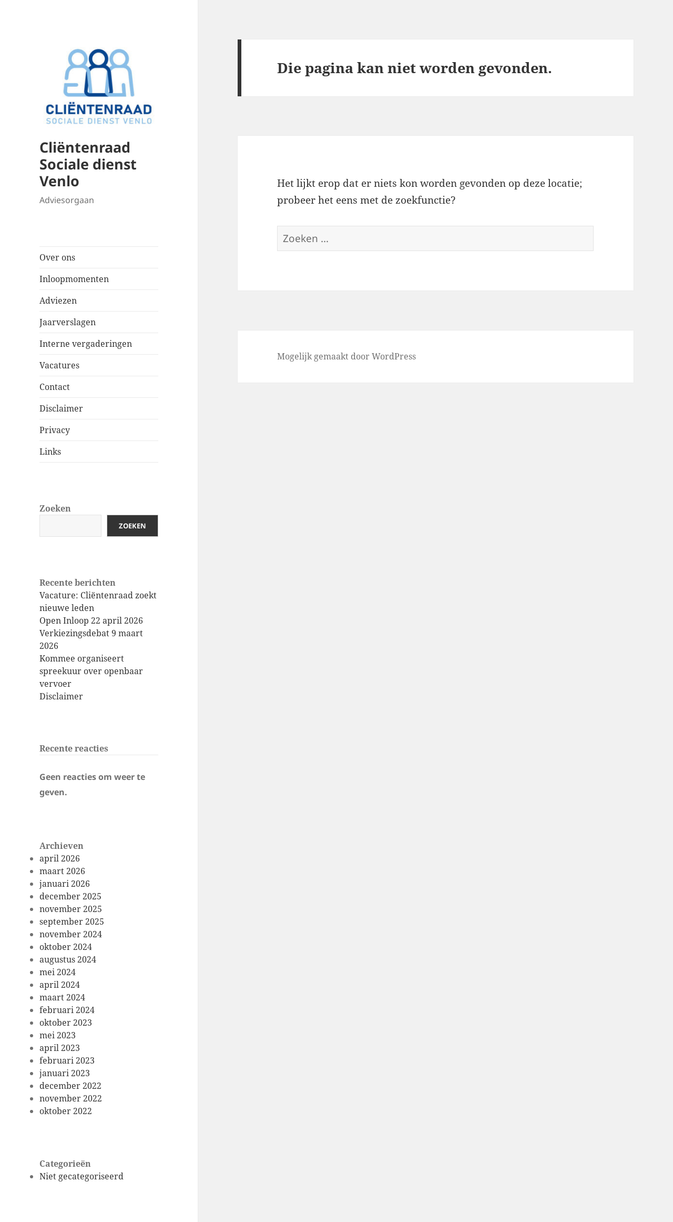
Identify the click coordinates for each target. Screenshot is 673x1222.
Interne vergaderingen (85, 343)
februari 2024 (67, 1010)
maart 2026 (62, 871)
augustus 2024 (67, 959)
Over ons (57, 257)
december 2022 (70, 1085)
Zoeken (55, 508)
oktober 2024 (65, 947)
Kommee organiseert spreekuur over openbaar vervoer (91, 671)
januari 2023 (64, 1073)
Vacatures (59, 365)
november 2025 (70, 909)
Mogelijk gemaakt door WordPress (346, 356)
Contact (54, 387)
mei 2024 (57, 972)
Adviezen (58, 300)
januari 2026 (64, 883)
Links (50, 451)
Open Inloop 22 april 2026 (91, 620)
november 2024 (70, 934)
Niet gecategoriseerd (81, 1176)
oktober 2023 (65, 1022)
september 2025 (71, 921)
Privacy (54, 430)
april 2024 (59, 984)
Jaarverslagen (67, 322)
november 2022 (70, 1098)
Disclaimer (61, 408)
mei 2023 (57, 1035)
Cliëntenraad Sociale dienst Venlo (88, 164)
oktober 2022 (65, 1111)
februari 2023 (67, 1060)
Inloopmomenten (74, 279)
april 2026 (59, 858)
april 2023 (59, 1048)
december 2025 (70, 896)
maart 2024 (62, 997)
